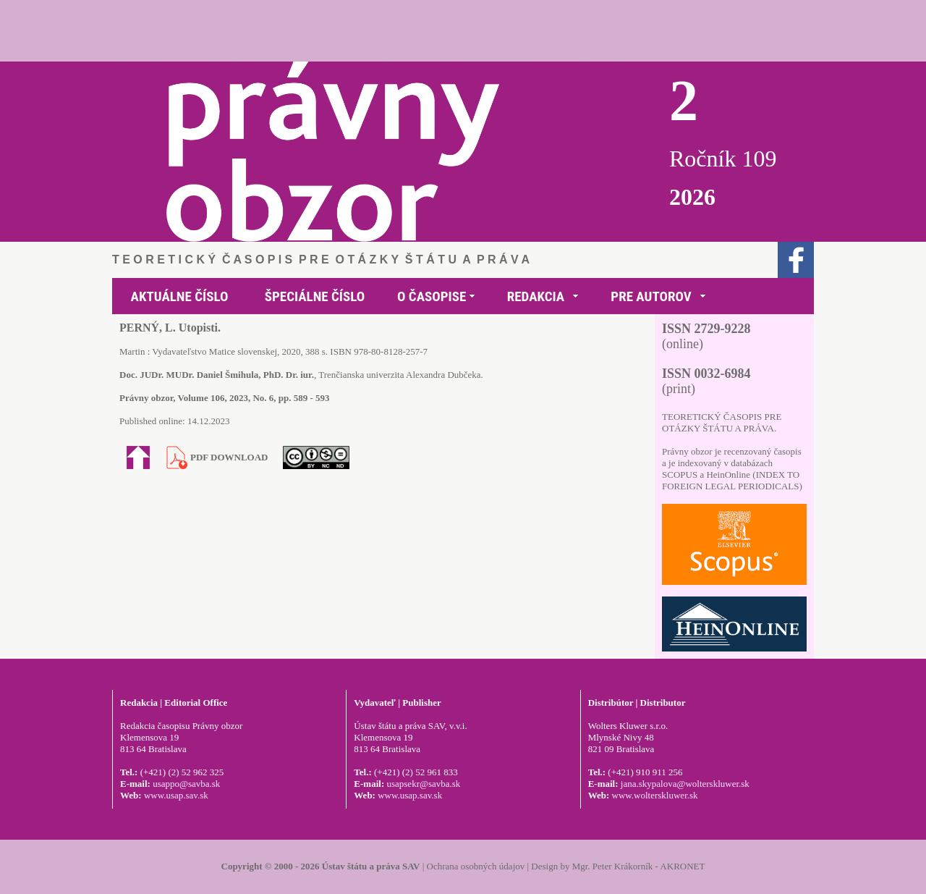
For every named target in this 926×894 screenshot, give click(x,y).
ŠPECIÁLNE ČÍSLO (315, 296)
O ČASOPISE (431, 296)
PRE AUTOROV (651, 296)
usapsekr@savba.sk (423, 783)
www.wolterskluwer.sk (655, 795)
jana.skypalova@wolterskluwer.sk (685, 783)
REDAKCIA (535, 296)
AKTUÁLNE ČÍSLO (180, 296)
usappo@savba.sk (186, 783)
